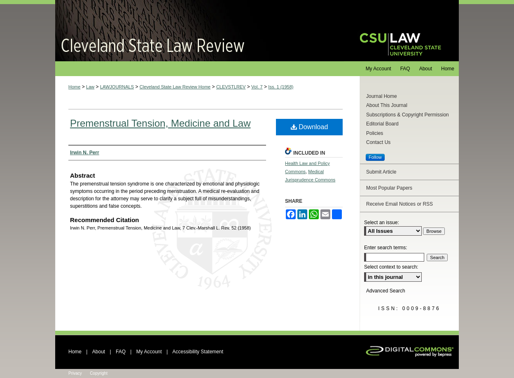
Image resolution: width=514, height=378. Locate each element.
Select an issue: (381, 222)
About (98, 352)
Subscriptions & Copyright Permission (407, 115)
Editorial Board (382, 124)
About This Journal (386, 105)
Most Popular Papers (389, 188)
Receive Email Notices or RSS (399, 204)
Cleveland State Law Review (199, 30)
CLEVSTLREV (231, 86)
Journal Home (381, 96)
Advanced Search (385, 291)
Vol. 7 (257, 86)
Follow (375, 157)
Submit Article (381, 172)
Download (309, 126)
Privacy (75, 373)
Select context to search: (391, 267)
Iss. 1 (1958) (280, 86)
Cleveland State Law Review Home (175, 86)
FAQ (121, 352)
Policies (374, 133)
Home (74, 86)
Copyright (98, 373)
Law (90, 86)
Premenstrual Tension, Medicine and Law (160, 123)
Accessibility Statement (198, 352)
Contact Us (378, 142)
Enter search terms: (385, 247)
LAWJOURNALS (117, 86)
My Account (149, 352)
